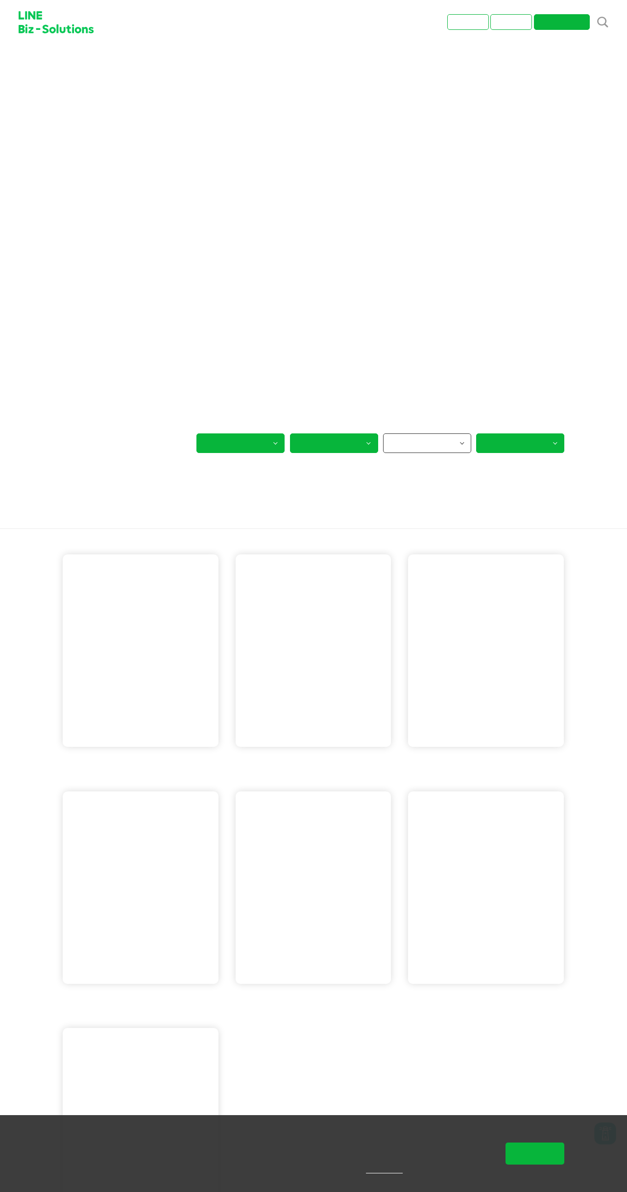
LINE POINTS (506, 773)
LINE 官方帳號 (273, 760)
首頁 (70, 59)
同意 (535, 1153)
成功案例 (102, 59)
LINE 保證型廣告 (504, 760)
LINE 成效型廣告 (104, 760)
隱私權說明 (391, 1170)
